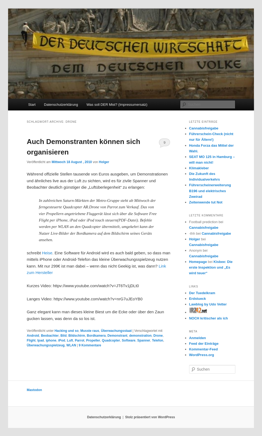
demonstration (140, 335)
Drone (158, 335)
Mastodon (34, 390)
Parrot (79, 340)
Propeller (93, 340)
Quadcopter (111, 340)
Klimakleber (199, 168)
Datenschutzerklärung (61, 105)
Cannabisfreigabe (203, 128)
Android (33, 335)
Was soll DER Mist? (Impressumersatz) (117, 105)
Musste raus (89, 331)
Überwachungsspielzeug (46, 345)
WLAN (71, 345)
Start (32, 105)
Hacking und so (67, 331)
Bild (64, 335)
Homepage (198, 262)
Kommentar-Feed (203, 349)
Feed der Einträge (204, 344)
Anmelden (197, 338)
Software (129, 340)
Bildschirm (76, 335)
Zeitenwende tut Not (205, 202)
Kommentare (90, 345)
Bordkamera (96, 335)
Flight (31, 340)
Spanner (143, 340)
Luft (70, 340)
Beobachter (50, 335)
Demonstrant (118, 335)
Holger (104, 162)
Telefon (157, 340)
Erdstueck (197, 299)
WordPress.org (201, 355)
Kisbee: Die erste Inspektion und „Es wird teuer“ (211, 267)
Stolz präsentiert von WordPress (150, 417)
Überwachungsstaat (116, 331)
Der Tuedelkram (202, 293)
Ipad (40, 340)
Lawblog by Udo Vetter (208, 304)
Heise (47, 253)
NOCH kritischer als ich (208, 318)
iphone (51, 340)
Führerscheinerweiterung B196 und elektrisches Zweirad (210, 190)
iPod (61, 340)
